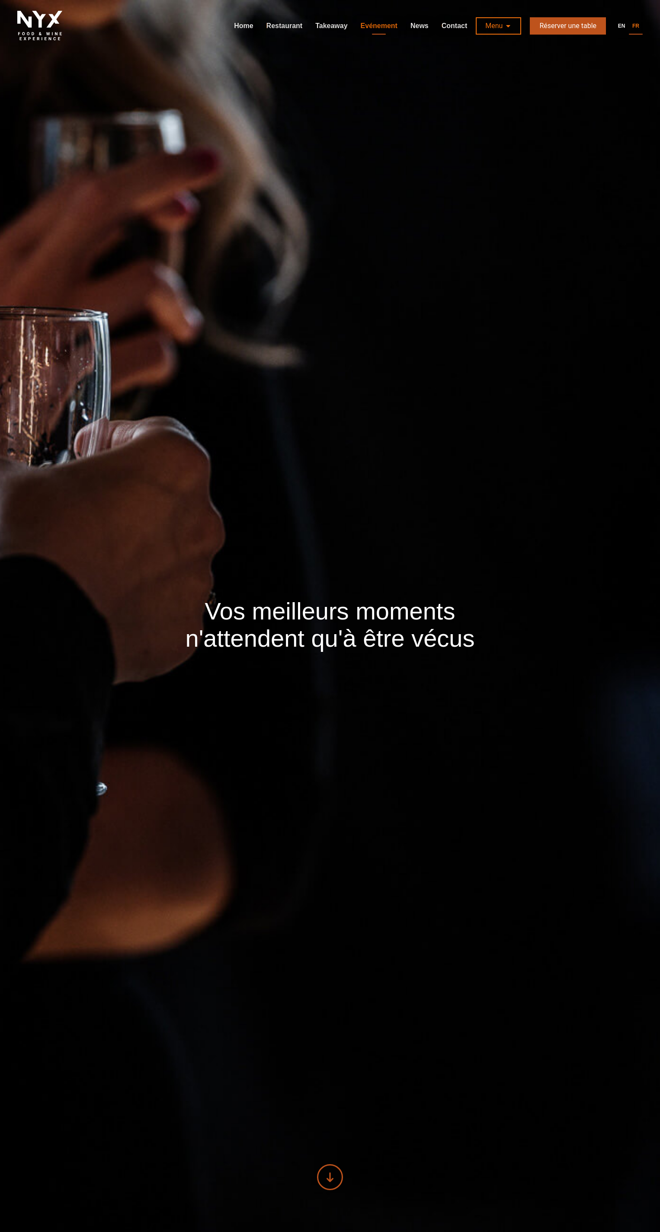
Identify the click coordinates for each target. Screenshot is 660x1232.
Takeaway (331, 25)
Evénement (379, 25)
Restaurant (284, 25)
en (621, 26)
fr (635, 26)
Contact (455, 25)
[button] (498, 26)
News (419, 25)
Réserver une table (567, 26)
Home (243, 25)
